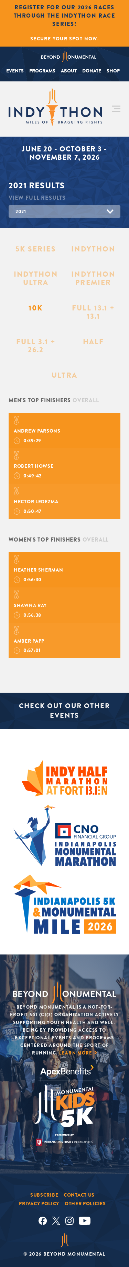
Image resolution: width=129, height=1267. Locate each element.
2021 (20, 211)
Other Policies (85, 1203)
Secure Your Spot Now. (64, 38)
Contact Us (79, 1194)
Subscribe (44, 1194)
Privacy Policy (39, 1203)
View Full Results (37, 198)
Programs (42, 70)
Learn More (76, 1053)
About (69, 70)
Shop (113, 70)
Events (15, 70)
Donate (91, 70)
